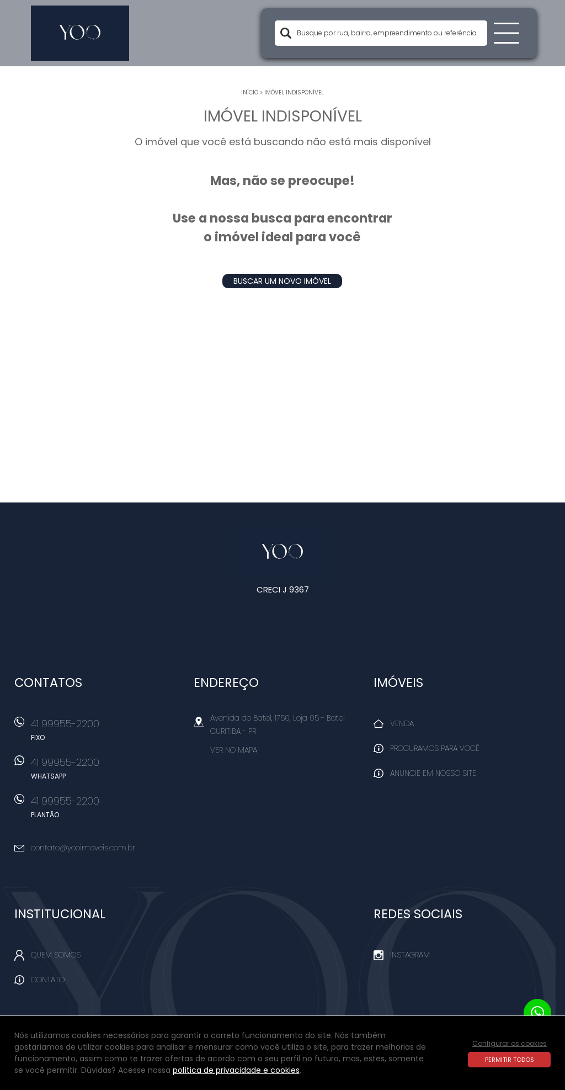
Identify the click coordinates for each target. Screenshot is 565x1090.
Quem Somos (56, 954)
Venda (402, 723)
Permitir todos (509, 1059)
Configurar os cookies (509, 1043)
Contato (48, 979)
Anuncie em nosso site (433, 773)
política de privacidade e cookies (236, 1070)
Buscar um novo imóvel (282, 281)
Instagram (410, 954)
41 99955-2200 (105, 733)
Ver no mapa (233, 749)
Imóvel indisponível (294, 92)
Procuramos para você (434, 748)
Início (249, 92)
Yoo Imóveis (283, 552)
